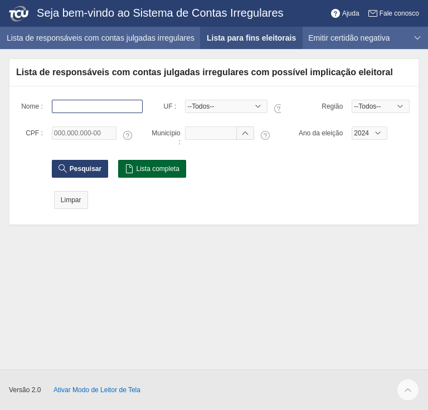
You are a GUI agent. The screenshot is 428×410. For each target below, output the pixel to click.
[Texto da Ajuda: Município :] (265, 135)
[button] (345, 13)
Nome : (32, 106)
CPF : (34, 133)
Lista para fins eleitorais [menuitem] (255, 37)
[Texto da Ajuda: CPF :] (127, 135)
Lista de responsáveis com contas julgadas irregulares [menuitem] (100, 37)
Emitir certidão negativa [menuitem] (349, 37)
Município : (166, 137)
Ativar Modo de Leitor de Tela (97, 390)
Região (332, 106)
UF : (169, 106)
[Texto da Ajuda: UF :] (279, 109)
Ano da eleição (321, 133)
